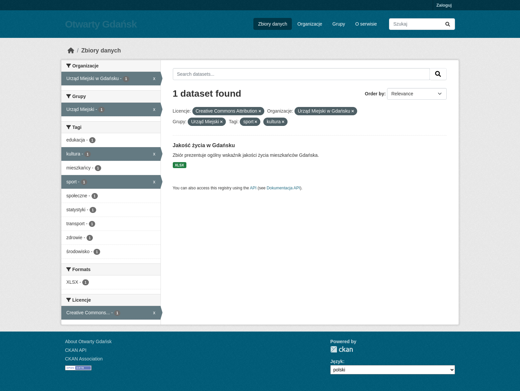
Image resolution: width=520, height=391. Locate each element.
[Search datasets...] (422, 24)
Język (336, 361)
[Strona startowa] (71, 50)
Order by (374, 93)
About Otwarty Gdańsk (88, 341)
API (253, 188)
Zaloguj (444, 5)
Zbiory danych (272, 24)
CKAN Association (84, 358)
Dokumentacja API (283, 188)
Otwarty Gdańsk (101, 24)
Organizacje (309, 24)
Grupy (338, 24)
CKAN (341, 349)
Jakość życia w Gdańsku (204, 145)
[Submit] (447, 24)
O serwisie (366, 24)
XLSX (179, 165)
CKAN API (76, 350)
